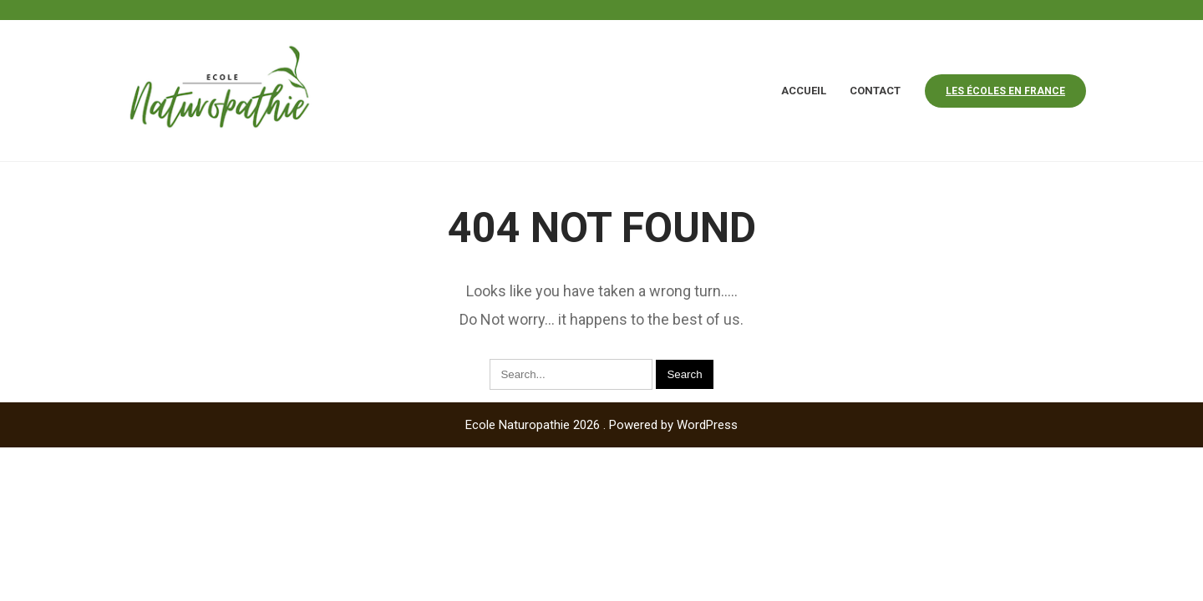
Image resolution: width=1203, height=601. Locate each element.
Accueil (803, 90)
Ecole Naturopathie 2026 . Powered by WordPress (601, 424)
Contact (875, 90)
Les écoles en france (1005, 91)
